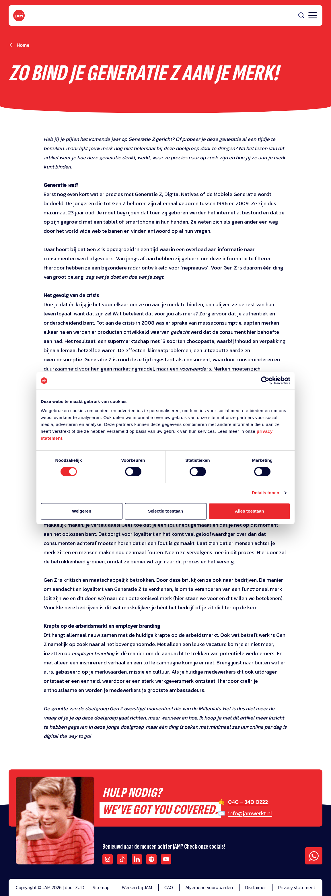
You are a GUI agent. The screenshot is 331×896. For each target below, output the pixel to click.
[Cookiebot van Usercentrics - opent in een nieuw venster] (265, 380)
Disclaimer (255, 887)
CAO (168, 887)
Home (23, 45)
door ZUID (74, 887)
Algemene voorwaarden (209, 887)
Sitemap (101, 887)
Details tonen (265, 492)
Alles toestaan (249, 511)
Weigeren (81, 511)
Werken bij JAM (137, 887)
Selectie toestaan (165, 511)
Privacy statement (296, 887)
